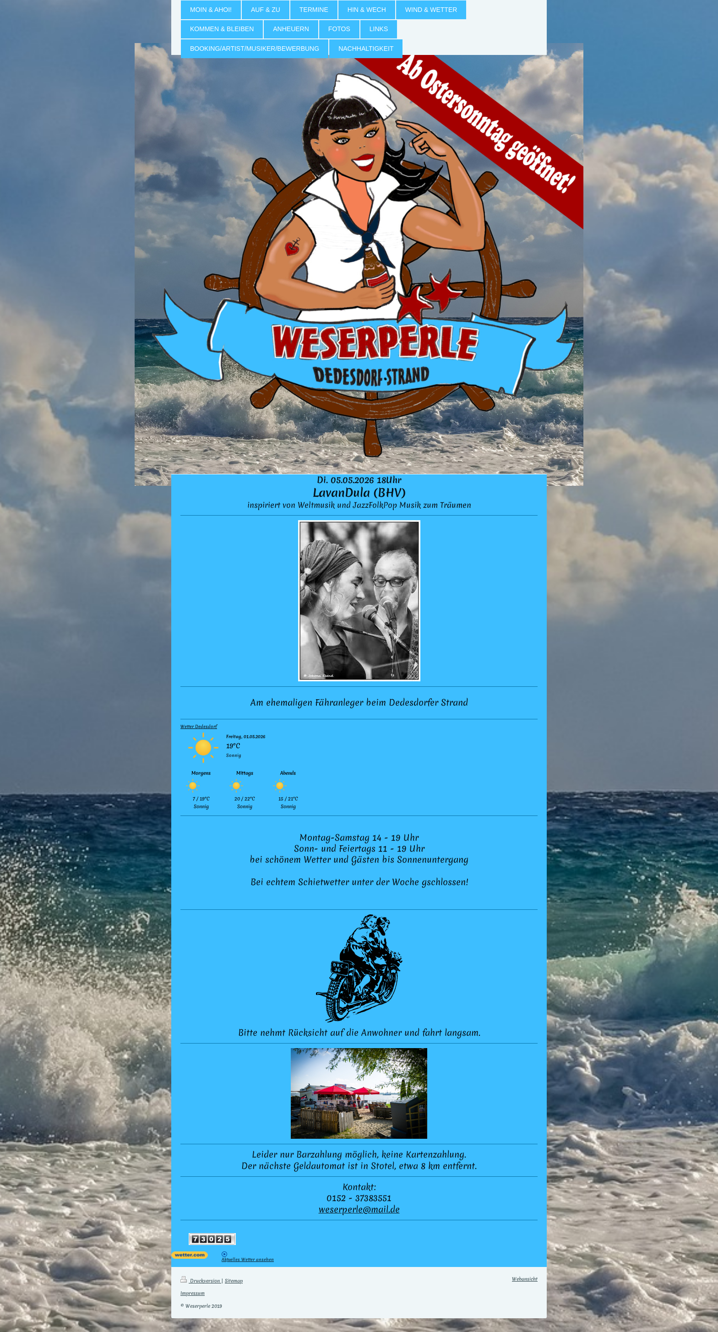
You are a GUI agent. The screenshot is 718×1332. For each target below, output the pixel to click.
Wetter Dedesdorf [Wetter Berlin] (198, 726)
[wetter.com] (196, 1255)
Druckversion (200, 1281)
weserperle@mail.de (359, 1209)
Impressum (192, 1293)
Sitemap (234, 1281)
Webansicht (525, 1279)
